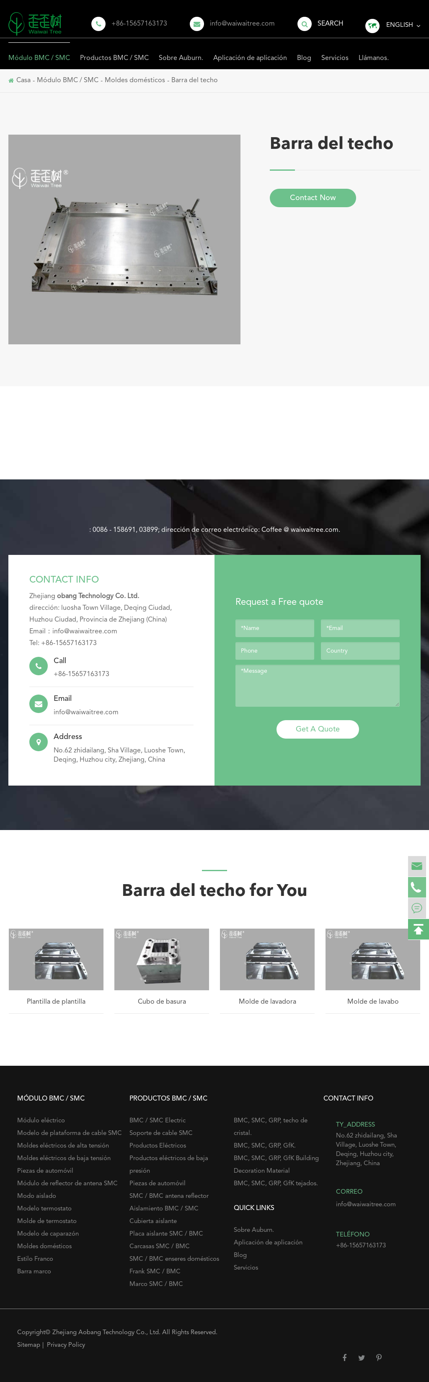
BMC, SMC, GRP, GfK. (265, 1146)
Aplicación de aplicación (250, 52)
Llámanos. (374, 52)
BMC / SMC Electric (157, 1121)
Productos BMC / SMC (114, 52)
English (399, 25)
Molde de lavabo (373, 1002)
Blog (304, 52)
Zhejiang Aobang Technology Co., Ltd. (107, 1333)
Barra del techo (194, 80)
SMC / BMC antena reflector (169, 1196)
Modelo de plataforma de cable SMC (69, 1133)
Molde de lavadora (267, 1002)
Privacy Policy (66, 1345)
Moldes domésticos (135, 80)
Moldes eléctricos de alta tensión (63, 1146)
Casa (23, 80)
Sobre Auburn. (181, 52)
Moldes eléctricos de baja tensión (64, 1159)
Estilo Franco (35, 1259)
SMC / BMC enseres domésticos (174, 1259)
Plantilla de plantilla (56, 1002)
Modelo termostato (44, 1209)
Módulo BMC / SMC (39, 52)
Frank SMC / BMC (155, 1272)
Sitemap (28, 1345)
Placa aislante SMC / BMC (166, 1234)
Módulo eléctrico (41, 1121)
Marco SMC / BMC (156, 1284)
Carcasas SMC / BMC (159, 1247)
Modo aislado (36, 1196)
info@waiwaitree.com (242, 24)
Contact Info (64, 580)
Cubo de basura (162, 1002)
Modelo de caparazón (48, 1234)
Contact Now (313, 198)
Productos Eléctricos (157, 1146)
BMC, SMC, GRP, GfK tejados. (276, 1184)
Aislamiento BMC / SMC (164, 1209)
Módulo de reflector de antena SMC (67, 1184)
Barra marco (34, 1272)
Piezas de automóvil (45, 1171)
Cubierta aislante (153, 1221)
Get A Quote (318, 729)
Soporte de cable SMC (161, 1133)
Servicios (335, 52)
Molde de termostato (47, 1221)
